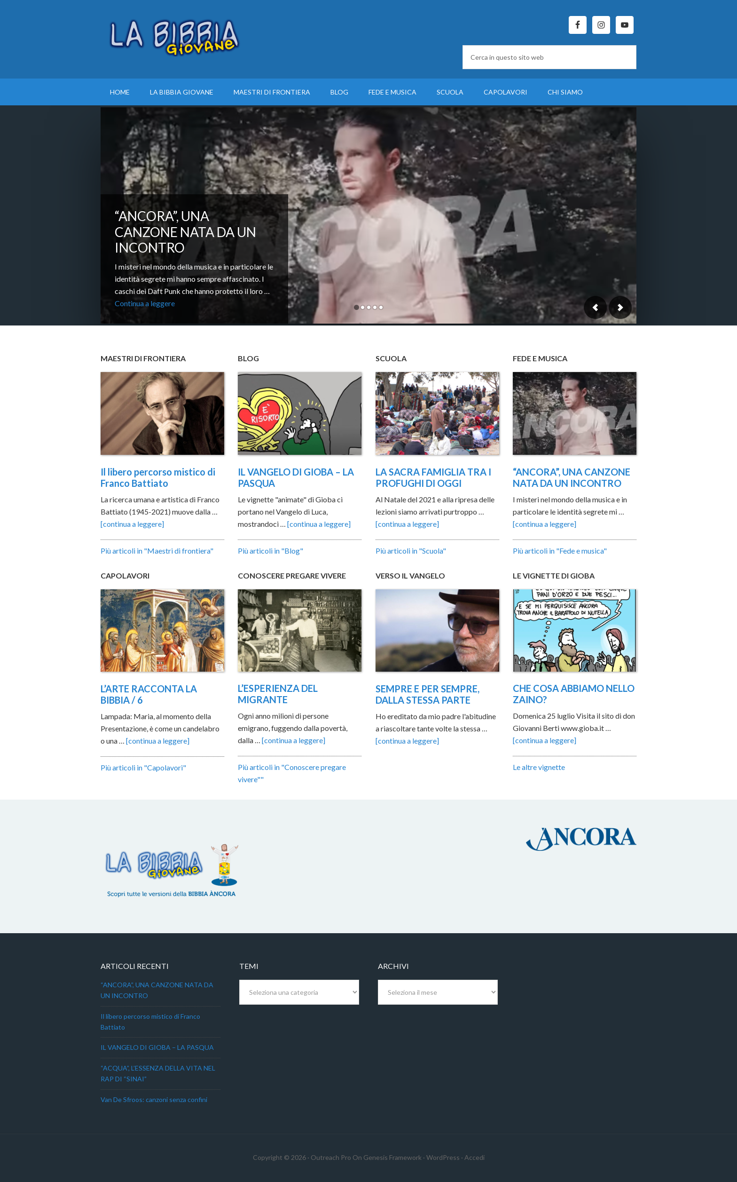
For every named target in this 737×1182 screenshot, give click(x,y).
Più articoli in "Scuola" (411, 550)
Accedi (474, 1157)
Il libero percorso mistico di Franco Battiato (158, 477)
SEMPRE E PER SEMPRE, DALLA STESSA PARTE (427, 694)
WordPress (443, 1157)
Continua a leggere (145, 303)
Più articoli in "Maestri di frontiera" (157, 550)
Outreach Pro (331, 1157)
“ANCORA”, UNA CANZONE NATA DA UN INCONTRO (185, 231)
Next (620, 307)
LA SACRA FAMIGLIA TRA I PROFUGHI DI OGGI (433, 477)
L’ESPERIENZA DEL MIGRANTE (278, 693)
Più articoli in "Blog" (270, 550)
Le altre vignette (539, 766)
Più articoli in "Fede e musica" (560, 550)
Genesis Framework (392, 1157)
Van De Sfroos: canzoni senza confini (154, 1099)
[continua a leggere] (132, 523)
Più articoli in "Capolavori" (143, 767)
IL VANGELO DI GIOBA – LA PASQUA (157, 1047)
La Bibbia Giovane (180, 32)
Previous (595, 307)
